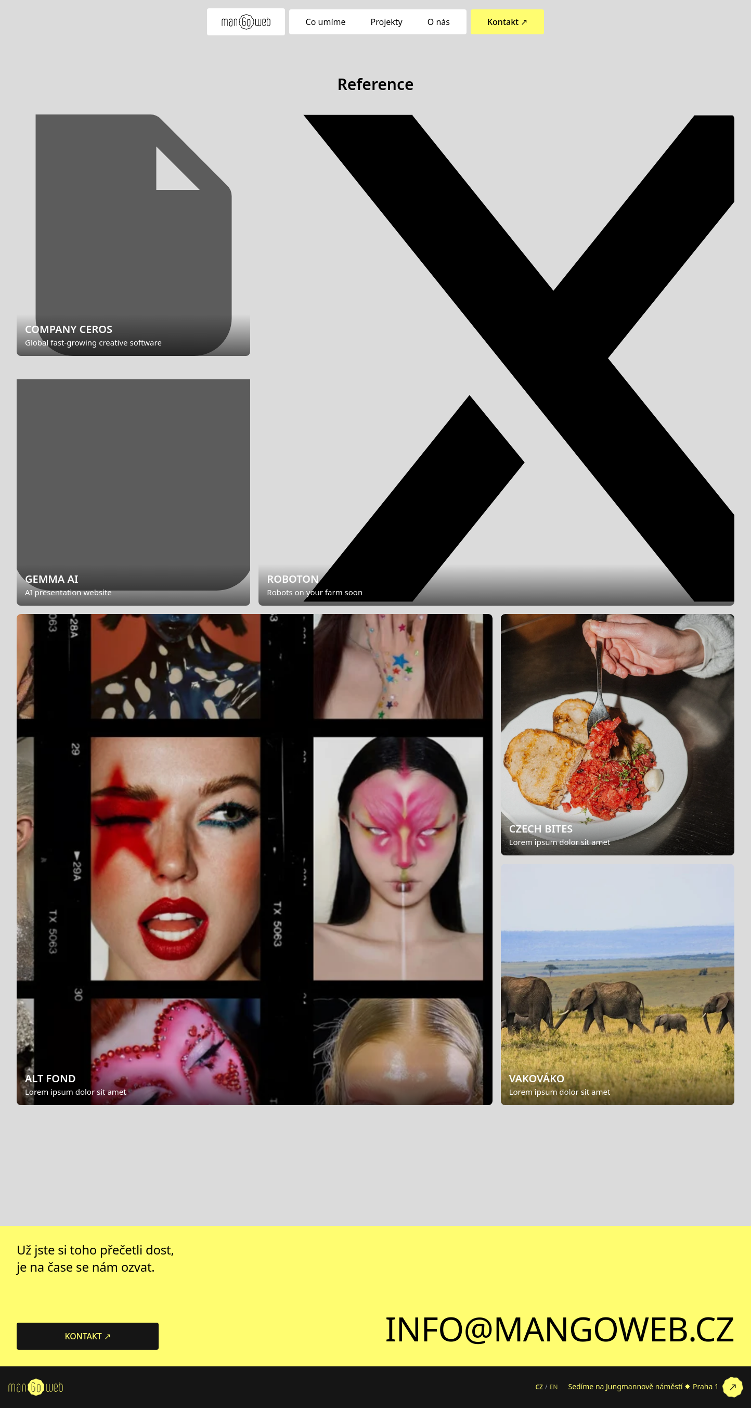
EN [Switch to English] (553, 1387)
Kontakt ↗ (507, 22)
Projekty (387, 22)
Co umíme (326, 22)
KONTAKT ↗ (88, 1336)
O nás (439, 22)
